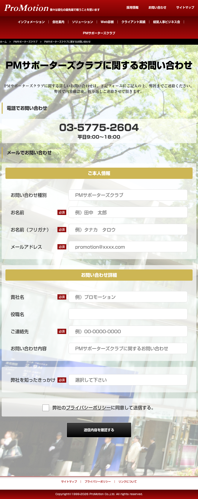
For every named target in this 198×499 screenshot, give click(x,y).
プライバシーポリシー (88, 407)
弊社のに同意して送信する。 (104, 407)
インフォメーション (31, 21)
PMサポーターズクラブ (99, 33)
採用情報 (132, 7)
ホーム (3, 42)
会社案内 (58, 21)
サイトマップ (185, 7)
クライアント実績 (133, 21)
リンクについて (127, 481)
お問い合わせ (157, 7)
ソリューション (82, 21)
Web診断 (107, 21)
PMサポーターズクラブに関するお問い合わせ (67, 42)
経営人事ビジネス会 (166, 21)
